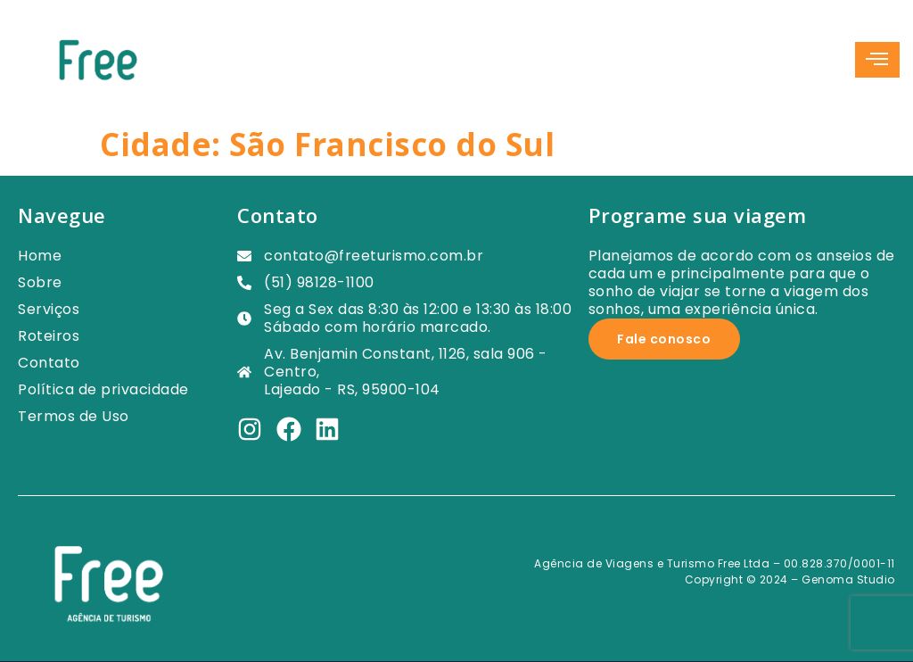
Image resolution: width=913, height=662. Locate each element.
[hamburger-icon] (877, 60)
